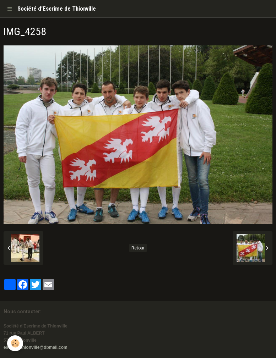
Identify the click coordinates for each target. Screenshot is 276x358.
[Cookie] (15, 343)
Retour (138, 248)
